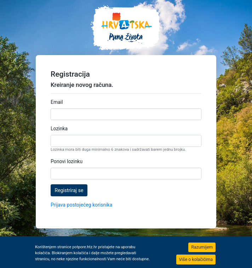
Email (57, 102)
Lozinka (59, 128)
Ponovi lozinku (66, 161)
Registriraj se (69, 190)
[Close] (202, 247)
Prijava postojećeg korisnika (81, 205)
